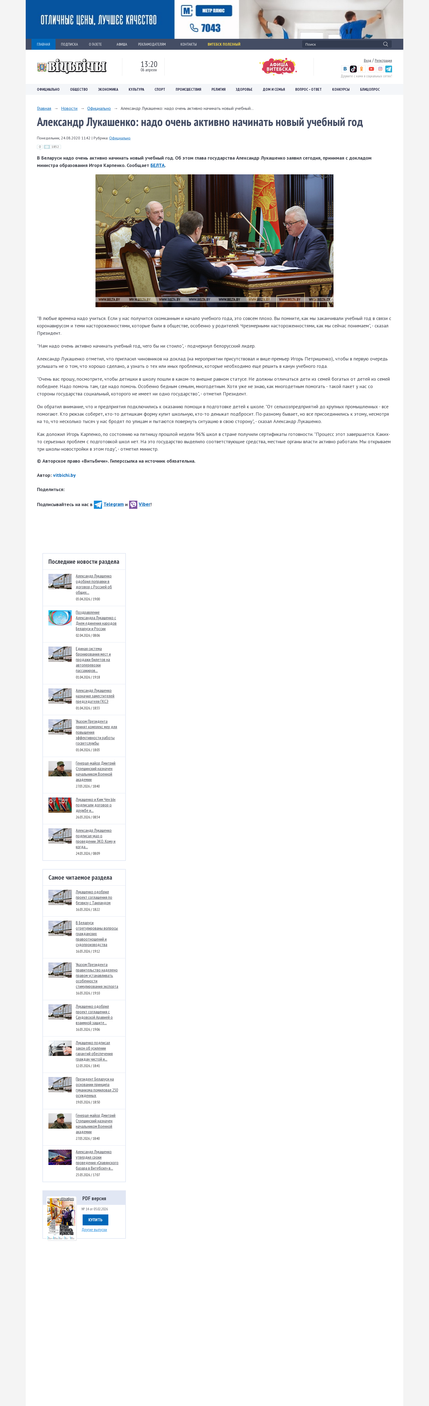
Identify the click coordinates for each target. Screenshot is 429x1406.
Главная (44, 108)
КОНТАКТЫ (189, 44)
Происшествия (188, 89)
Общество (79, 89)
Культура (136, 89)
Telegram (109, 504)
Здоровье (244, 89)
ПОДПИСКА (69, 44)
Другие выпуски (94, 1229)
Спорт (160, 89)
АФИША (122, 44)
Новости (69, 108)
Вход (367, 60)
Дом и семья (274, 89)
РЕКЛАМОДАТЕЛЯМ (154, 44)
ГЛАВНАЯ (43, 44)
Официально (48, 89)
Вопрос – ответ (308, 89)
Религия (218, 89)
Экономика (108, 89)
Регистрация (383, 60)
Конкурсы (341, 89)
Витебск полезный (224, 44)
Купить (95, 1219)
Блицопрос (370, 89)
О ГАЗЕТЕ (97, 44)
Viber (139, 504)
